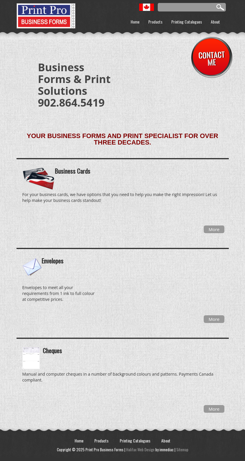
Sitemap (182, 449)
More (213, 229)
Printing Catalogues (186, 22)
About (215, 22)
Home (135, 22)
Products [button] (155, 22)
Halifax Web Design (140, 449)
